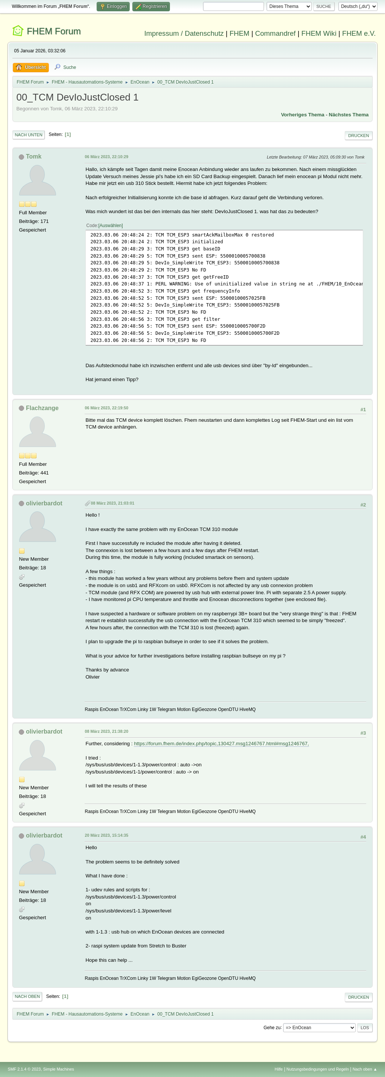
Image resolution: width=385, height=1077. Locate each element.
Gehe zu (272, 1027)
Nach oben (27, 996)
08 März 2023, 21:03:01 (112, 503)
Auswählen (111, 225)
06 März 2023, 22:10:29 (106, 156)
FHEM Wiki (319, 33)
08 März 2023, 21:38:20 (106, 731)
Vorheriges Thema (302, 114)
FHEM (239, 33)
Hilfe (279, 1069)
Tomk (33, 156)
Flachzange (42, 408)
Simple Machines (58, 1069)
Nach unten (28, 135)
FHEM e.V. (359, 33)
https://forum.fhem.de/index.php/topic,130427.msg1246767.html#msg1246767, (221, 743)
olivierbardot (44, 503)
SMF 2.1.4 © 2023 (24, 1069)
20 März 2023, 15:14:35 (106, 835)
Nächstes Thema (349, 114)
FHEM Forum (54, 31)
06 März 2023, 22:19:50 (106, 408)
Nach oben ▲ (365, 1069)
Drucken (358, 135)
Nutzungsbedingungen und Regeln (317, 1069)
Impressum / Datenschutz (184, 33)
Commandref (275, 33)
